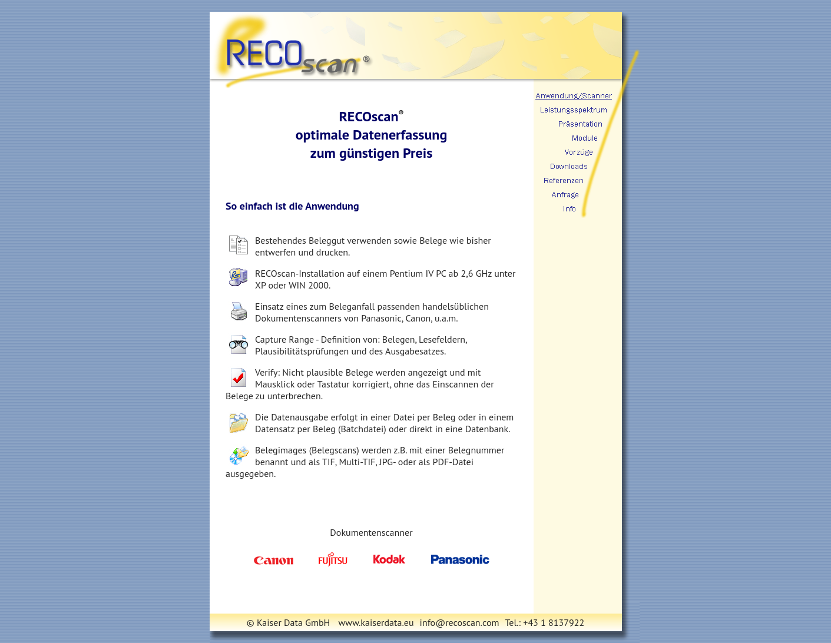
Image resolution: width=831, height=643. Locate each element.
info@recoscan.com (459, 622)
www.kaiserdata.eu (376, 622)
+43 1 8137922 (553, 622)
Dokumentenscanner (371, 532)
